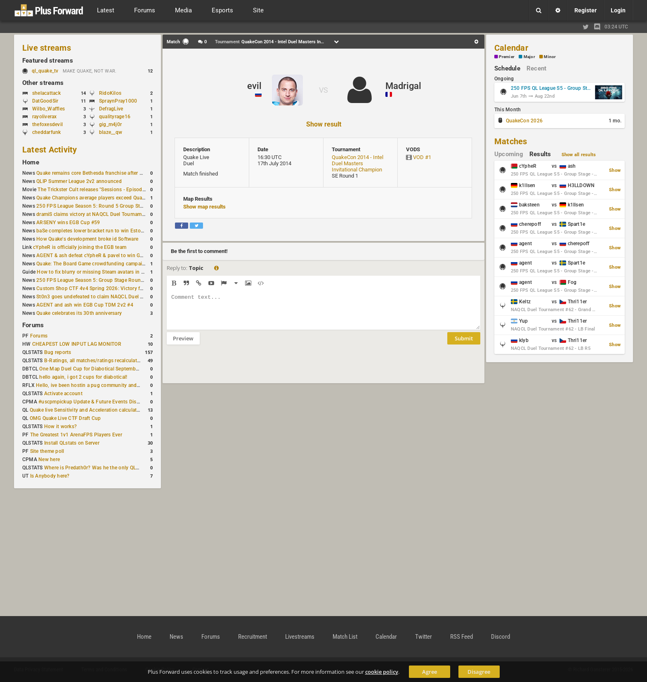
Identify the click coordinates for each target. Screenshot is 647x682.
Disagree (479, 671)
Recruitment (252, 636)
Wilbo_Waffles (48, 109)
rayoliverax (44, 117)
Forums (33, 325)
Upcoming (508, 154)
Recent (536, 68)
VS (323, 90)
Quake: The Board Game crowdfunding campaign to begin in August (114, 264)
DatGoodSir (45, 101)
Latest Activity (49, 150)
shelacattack (46, 93)
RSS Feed (461, 636)
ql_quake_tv (45, 71)
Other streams (43, 83)
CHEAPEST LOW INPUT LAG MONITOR (76, 344)
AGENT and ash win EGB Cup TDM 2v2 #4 (84, 305)
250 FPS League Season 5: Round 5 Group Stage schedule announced (116, 206)
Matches (510, 141)
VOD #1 (422, 157)
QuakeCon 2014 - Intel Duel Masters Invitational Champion (357, 163)
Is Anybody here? (50, 476)
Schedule (507, 68)
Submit (464, 344)
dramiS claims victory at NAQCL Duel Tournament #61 (97, 214)
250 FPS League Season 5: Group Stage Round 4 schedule (103, 280)
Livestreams (299, 636)
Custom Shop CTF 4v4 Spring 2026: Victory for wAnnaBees (104, 288)
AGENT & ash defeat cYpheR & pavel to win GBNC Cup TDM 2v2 (110, 255)
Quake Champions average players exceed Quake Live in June (106, 198)
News (176, 636)
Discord (500, 636)
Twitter (423, 636)
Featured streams (47, 60)
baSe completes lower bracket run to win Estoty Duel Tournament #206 (117, 231)
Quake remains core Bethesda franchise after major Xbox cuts (106, 173)
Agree (429, 671)
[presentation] (229, 369)
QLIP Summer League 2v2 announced (79, 181)
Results (540, 154)
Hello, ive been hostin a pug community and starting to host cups (111, 385)
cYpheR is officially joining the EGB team (79, 247)
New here (49, 459)
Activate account (63, 393)
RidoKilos (110, 93)
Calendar (511, 48)
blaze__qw (110, 132)
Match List (345, 636)
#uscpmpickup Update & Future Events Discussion (96, 402)
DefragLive (111, 109)
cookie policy (381, 671)
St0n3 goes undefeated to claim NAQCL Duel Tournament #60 (106, 297)
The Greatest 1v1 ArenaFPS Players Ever (76, 435)
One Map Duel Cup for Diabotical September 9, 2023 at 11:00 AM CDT (119, 369)
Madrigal (403, 86)
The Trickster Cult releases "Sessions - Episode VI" (95, 189)
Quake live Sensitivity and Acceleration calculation (87, 410)
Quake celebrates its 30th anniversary (79, 313)
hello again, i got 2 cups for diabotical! (83, 377)
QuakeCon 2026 (524, 121)
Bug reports (57, 352)
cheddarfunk (46, 132)
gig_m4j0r (110, 124)
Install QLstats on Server (71, 443)
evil (254, 86)
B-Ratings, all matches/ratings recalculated (93, 360)
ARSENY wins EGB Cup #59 (68, 222)
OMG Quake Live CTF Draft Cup (65, 418)
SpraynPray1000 (118, 101)
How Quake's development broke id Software (87, 239)
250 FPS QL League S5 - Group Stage (552, 88)
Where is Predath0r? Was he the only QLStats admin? (104, 468)
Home (30, 162)
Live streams (46, 48)
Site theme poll (47, 451)
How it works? (60, 426)
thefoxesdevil (47, 124)
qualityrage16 (114, 117)
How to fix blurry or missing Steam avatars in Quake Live (101, 272)
